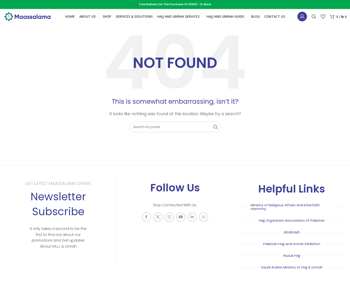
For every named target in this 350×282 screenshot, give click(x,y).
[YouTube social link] (180, 221)
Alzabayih (291, 236)
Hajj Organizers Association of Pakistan (291, 224)
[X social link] (157, 221)
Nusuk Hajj (292, 259)
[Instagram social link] (169, 221)
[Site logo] (27, 18)
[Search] (313, 19)
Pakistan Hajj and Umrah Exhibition (291, 248)
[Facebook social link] (146, 221)
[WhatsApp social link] (203, 221)
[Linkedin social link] (192, 221)
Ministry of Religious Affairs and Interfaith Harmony (287, 211)
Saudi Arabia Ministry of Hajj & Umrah (292, 271)
